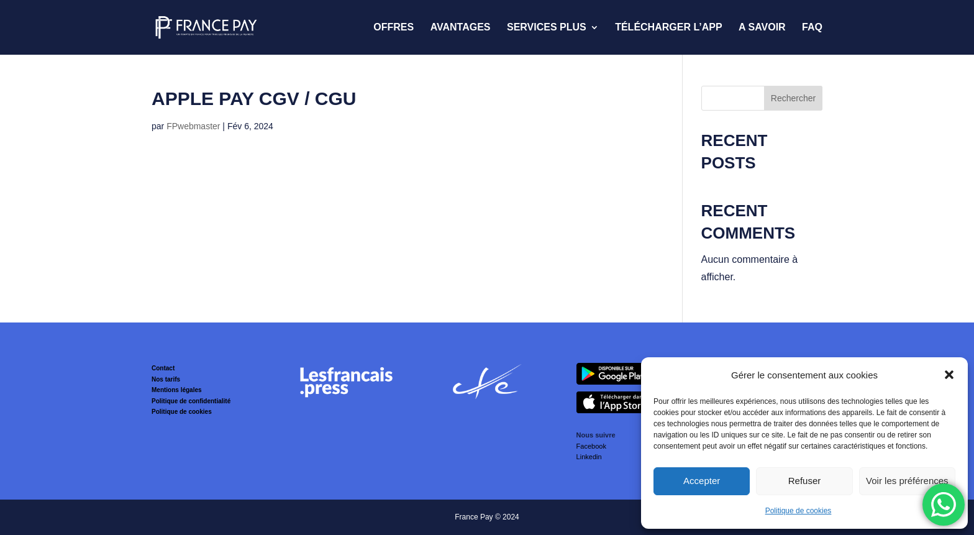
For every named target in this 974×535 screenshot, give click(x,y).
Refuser (804, 480)
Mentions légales (177, 389)
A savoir (762, 27)
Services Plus (546, 27)
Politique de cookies (798, 510)
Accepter (701, 480)
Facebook (591, 446)
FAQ (812, 27)
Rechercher (793, 98)
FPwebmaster (193, 126)
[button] (949, 374)
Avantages (460, 27)
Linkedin (589, 456)
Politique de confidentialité (191, 401)
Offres (393, 27)
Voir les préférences (907, 480)
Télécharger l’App (668, 27)
